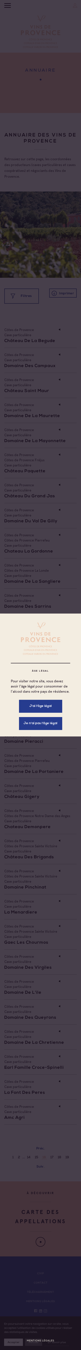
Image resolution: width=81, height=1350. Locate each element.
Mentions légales (40, 1340)
